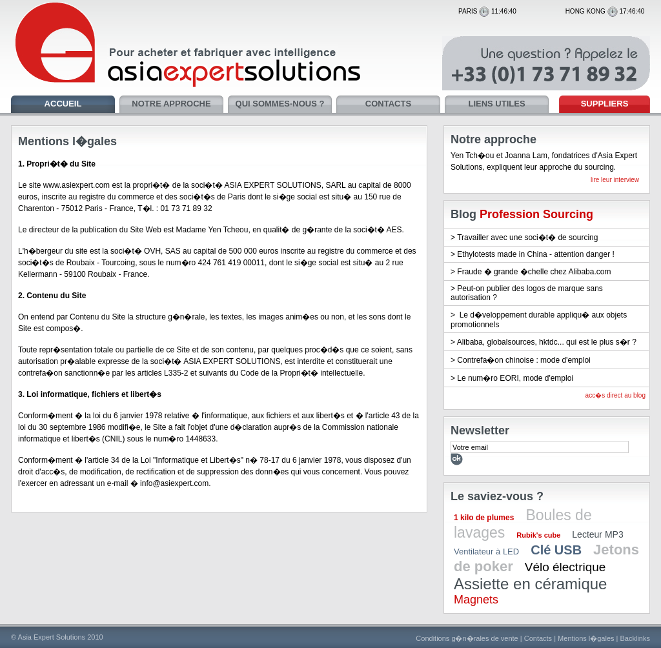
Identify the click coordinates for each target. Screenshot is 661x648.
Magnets (476, 599)
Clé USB (556, 550)
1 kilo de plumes (484, 517)
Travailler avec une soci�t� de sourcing (527, 237)
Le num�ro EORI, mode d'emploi (515, 378)
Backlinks (635, 638)
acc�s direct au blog (615, 395)
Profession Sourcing (536, 214)
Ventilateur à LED (486, 551)
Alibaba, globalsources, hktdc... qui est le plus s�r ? (546, 342)
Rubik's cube (538, 535)
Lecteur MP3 (597, 534)
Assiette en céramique (530, 583)
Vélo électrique (565, 567)
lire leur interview (615, 179)
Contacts (538, 638)
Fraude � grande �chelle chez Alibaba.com (534, 271)
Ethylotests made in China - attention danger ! (535, 254)
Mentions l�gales (586, 638)
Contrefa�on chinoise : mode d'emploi (523, 360)
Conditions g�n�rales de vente (467, 638)
